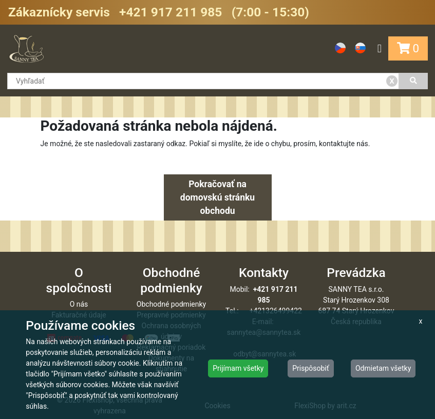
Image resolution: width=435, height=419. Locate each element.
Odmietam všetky (383, 368)
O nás (79, 304)
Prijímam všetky (238, 368)
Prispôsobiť (310, 368)
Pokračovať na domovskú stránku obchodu (217, 197)
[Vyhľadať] (413, 81)
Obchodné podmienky (171, 304)
